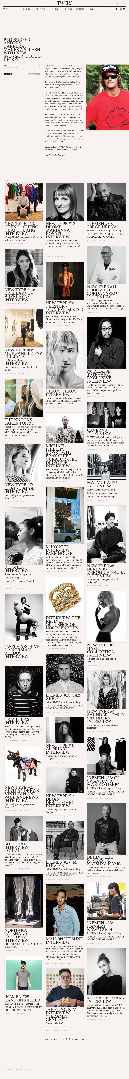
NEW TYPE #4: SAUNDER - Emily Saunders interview (106, 716)
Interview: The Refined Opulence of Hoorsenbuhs (63, 623)
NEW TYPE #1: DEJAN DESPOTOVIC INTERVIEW (60, 801)
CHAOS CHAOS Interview (61, 393)
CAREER (20, 1069)
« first (45, 1039)
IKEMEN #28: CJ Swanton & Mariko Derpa (103, 781)
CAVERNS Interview (99, 432)
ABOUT (5, 1069)
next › (77, 1039)
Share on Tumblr (34, 74)
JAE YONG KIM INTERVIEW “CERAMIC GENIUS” (61, 1014)
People (7, 66)
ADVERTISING (29, 1069)
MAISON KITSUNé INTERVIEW (64, 941)
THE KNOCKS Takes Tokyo (20, 421)
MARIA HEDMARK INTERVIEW (106, 1000)
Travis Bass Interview (18, 721)
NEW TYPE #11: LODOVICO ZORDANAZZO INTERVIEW (102, 291)
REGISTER (112, 3)
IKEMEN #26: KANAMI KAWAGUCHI (100, 926)
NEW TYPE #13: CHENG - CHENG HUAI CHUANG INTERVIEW (21, 228)
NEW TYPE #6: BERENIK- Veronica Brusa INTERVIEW (106, 570)
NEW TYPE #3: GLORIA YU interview (60, 749)
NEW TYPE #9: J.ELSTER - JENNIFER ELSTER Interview (64, 307)
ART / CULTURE (41, 9)
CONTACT (12, 1069)
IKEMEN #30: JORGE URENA (102, 225)
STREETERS (80, 9)
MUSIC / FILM (56, 9)
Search (5, 9)
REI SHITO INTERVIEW (17, 569)
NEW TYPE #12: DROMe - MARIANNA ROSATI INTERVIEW (61, 230)
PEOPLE (68, 9)
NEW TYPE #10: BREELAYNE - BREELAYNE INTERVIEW (20, 294)
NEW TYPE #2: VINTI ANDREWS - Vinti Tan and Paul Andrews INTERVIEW (23, 794)
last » (84, 1039)
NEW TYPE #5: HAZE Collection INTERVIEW (101, 650)
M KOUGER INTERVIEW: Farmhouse (59, 550)
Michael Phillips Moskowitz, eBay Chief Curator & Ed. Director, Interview (62, 455)
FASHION (26, 9)
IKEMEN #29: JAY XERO (63, 697)
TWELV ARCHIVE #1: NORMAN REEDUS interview (22, 651)
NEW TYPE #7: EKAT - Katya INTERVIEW (19, 488)
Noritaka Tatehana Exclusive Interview (99, 376)
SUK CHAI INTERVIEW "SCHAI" (17, 847)
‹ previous (53, 1039)
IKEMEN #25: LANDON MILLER (23, 999)
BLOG (92, 9)
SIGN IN (122, 3)
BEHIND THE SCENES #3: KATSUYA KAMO (104, 860)
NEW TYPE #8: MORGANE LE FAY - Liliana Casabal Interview (23, 357)
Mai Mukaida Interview (102, 484)
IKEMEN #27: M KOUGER (61, 864)
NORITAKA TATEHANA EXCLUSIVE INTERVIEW (17, 935)
